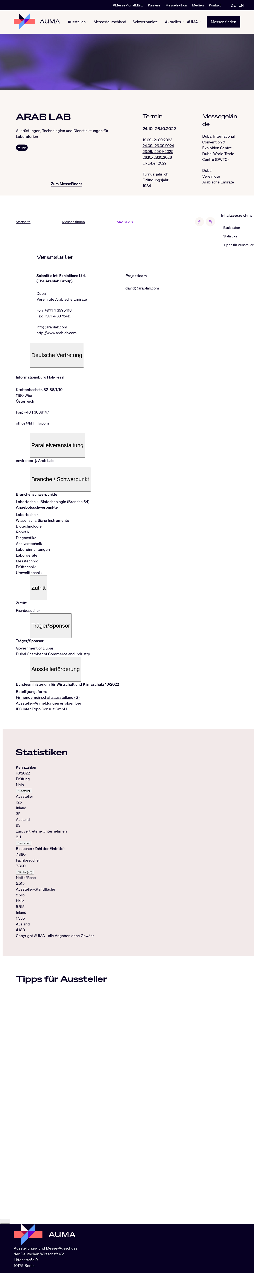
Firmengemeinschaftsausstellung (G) (48, 697)
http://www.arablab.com (57, 333)
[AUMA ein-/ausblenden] (200, 22)
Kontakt (215, 5)
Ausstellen (77, 22)
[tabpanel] (116, 849)
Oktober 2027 (155, 163)
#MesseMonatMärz (128, 5)
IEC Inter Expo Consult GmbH (41, 709)
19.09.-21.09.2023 (157, 139)
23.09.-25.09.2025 (158, 151)
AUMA (192, 22)
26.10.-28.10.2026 (157, 157)
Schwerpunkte (145, 22)
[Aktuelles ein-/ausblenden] (183, 22)
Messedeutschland (110, 22)
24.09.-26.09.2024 (158, 145)
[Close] (5, 1229)
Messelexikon (176, 5)
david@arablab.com (142, 288)
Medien (198, 5)
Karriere (154, 5)
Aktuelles (173, 22)
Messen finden (223, 22)
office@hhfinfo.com (32, 423)
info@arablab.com (52, 327)
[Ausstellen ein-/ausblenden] (87, 22)
